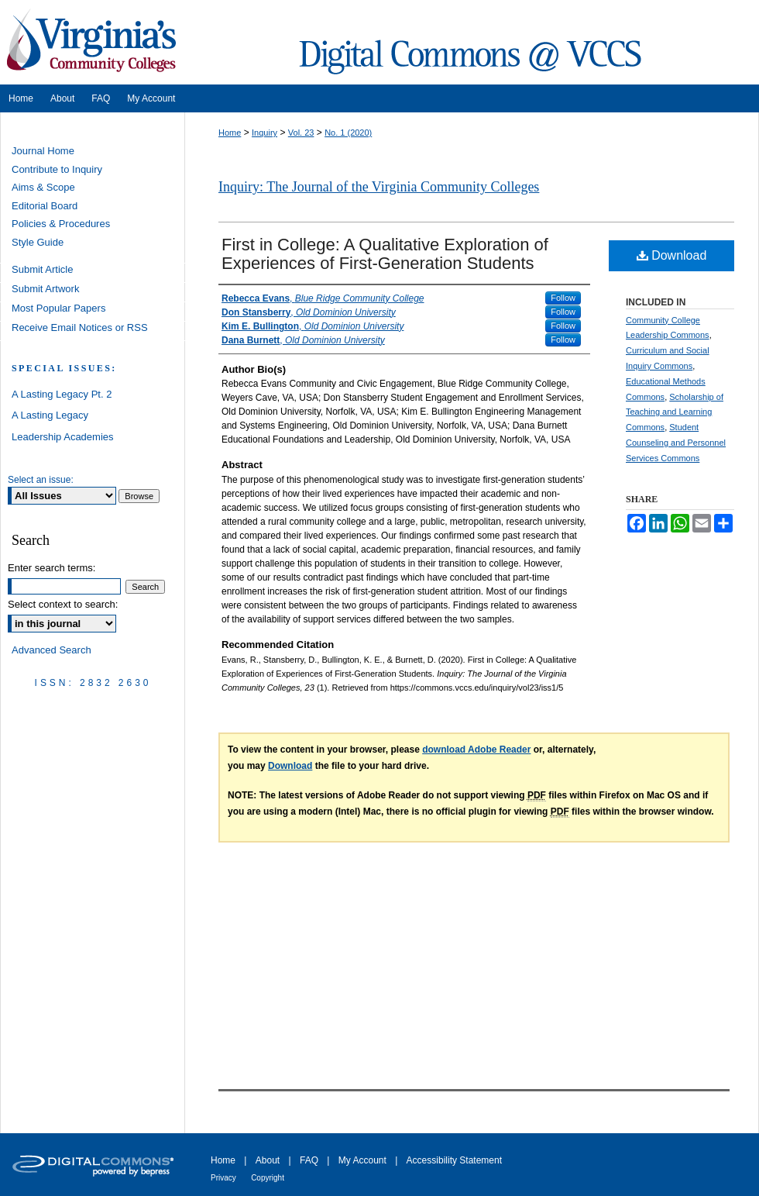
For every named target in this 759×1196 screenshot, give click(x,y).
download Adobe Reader (476, 749)
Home (229, 132)
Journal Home (43, 151)
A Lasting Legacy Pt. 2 (62, 394)
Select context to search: (63, 604)
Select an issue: (41, 479)
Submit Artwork (45, 289)
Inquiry (264, 132)
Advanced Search (51, 650)
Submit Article (42, 269)
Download (672, 255)
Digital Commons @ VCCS (472, 42)
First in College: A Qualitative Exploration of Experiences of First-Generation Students (385, 254)
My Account (362, 1160)
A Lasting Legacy (50, 415)
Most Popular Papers (58, 308)
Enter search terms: (51, 568)
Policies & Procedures (61, 223)
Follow (563, 297)
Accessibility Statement (454, 1160)
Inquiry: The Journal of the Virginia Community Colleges (378, 187)
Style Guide (38, 242)
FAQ (309, 1160)
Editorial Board (44, 206)
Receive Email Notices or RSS (80, 327)
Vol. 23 (301, 132)
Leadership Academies (63, 437)
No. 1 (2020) (348, 132)
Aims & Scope (43, 187)
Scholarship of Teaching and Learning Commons (674, 412)
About (268, 1160)
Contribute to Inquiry (57, 169)
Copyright (267, 1178)
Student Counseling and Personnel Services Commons (676, 442)
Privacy (223, 1178)
